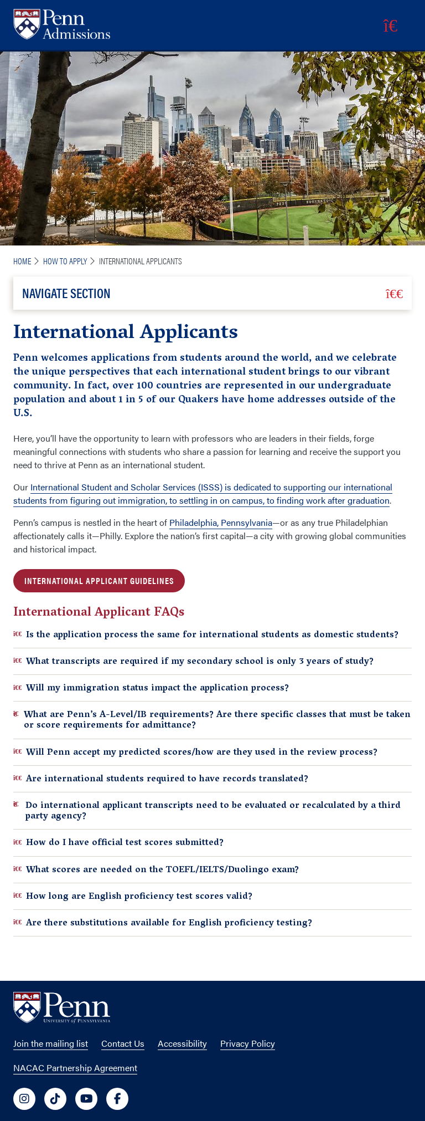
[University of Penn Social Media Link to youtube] (86, 1099)
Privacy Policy (247, 1043)
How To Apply (65, 260)
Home (22, 260)
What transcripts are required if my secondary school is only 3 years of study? (193, 661)
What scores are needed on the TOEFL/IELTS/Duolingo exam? (156, 869)
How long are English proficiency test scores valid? (132, 896)
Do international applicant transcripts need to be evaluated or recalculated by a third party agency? (207, 810)
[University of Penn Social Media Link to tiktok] (55, 1099)
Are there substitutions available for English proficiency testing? (162, 923)
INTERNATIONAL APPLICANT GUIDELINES (99, 580)
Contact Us (122, 1043)
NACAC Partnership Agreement (75, 1067)
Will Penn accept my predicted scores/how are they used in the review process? (195, 752)
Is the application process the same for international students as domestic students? (205, 634)
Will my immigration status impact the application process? (151, 688)
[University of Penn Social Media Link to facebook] (117, 1099)
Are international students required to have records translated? (160, 778)
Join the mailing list (50, 1043)
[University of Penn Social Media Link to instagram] (24, 1099)
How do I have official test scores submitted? (118, 842)
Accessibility (182, 1043)
